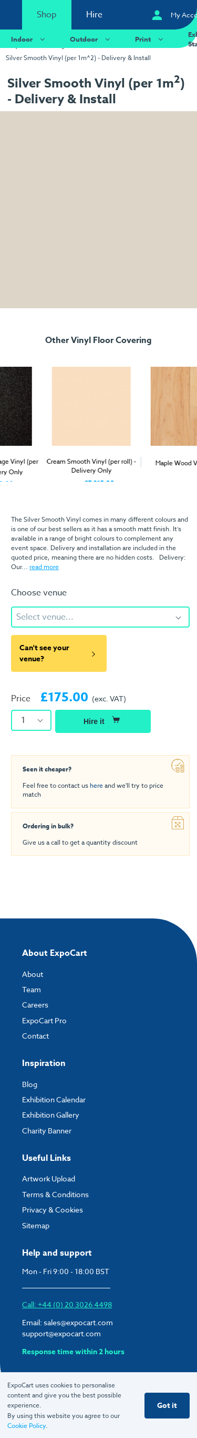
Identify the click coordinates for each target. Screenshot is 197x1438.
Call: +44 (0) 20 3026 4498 (67, 1304)
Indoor (29, 39)
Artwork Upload (48, 1178)
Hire (94, 14)
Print (150, 39)
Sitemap (35, 1225)
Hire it (103, 720)
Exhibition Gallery (50, 1115)
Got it (167, 1405)
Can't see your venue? (58, 653)
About (32, 974)
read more (44, 566)
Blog (29, 1084)
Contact (35, 1036)
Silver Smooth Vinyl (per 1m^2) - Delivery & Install (78, 57)
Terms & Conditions (55, 1194)
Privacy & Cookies (52, 1210)
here (96, 785)
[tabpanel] (49, 419)
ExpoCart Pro (44, 1020)
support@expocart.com (61, 1333)
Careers (35, 1005)
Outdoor (91, 39)
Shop (47, 14)
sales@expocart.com (78, 1322)
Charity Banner (46, 1131)
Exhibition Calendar (54, 1099)
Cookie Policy (26, 1425)
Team (31, 989)
